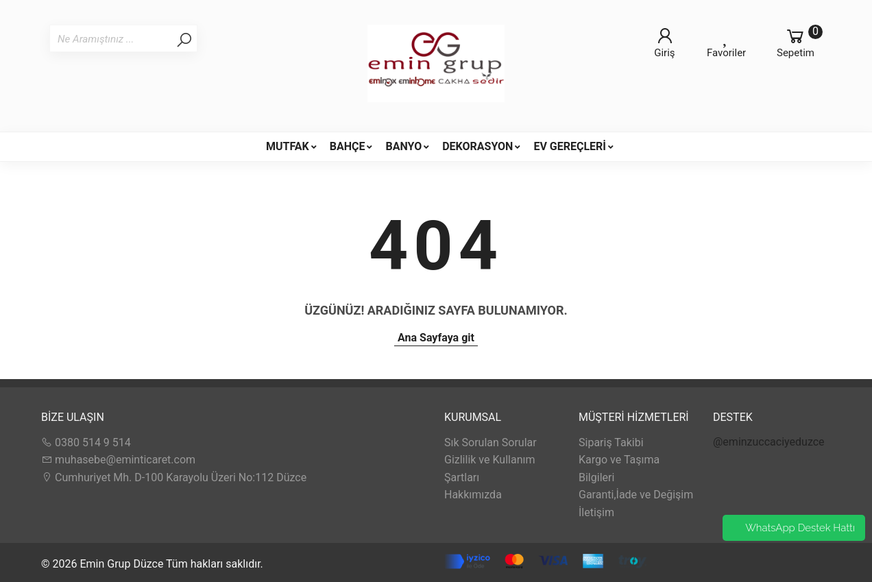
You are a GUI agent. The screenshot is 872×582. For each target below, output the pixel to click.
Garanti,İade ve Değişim (636, 494)
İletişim (596, 512)
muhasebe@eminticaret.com (118, 459)
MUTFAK (287, 146)
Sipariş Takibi (611, 442)
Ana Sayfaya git (436, 337)
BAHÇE (347, 146)
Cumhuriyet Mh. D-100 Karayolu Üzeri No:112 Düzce (173, 477)
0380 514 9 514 (86, 442)
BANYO (403, 146)
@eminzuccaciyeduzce (769, 441)
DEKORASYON (477, 146)
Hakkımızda (473, 494)
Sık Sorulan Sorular (490, 442)
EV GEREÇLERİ (569, 146)
